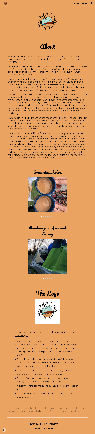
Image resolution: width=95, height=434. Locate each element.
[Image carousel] (47, 197)
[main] (47, 101)
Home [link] (76, 3)
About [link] (85, 3)
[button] (92, 3)
